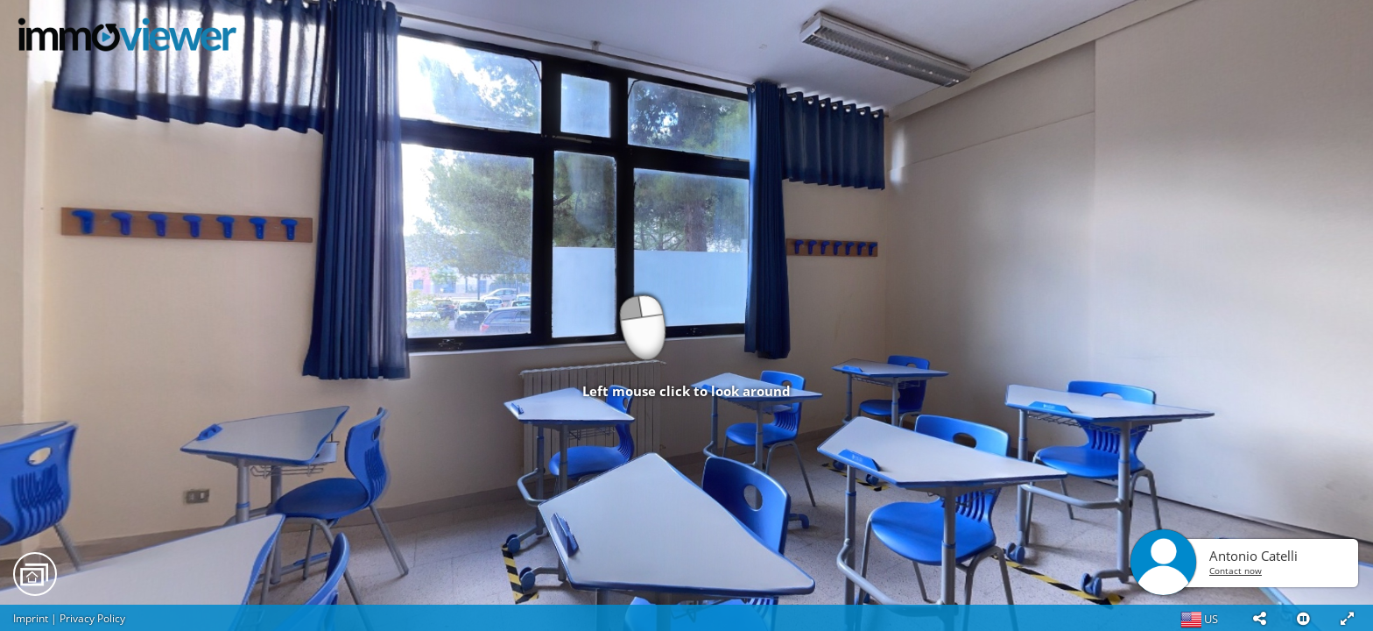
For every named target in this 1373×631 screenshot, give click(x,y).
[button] (1259, 618)
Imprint (30, 618)
